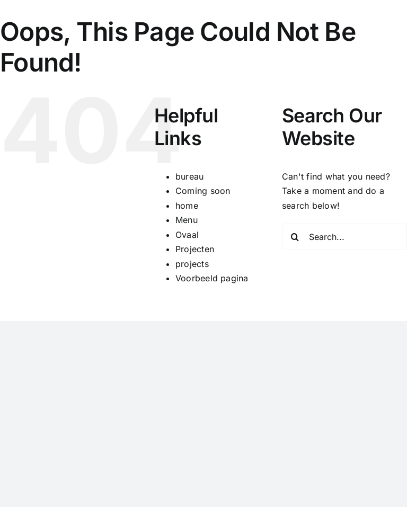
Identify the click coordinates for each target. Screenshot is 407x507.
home (186, 205)
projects (192, 264)
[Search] (295, 237)
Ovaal (187, 234)
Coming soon (203, 190)
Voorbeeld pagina (212, 278)
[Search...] (344, 237)
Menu (186, 220)
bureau (189, 176)
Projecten (194, 249)
